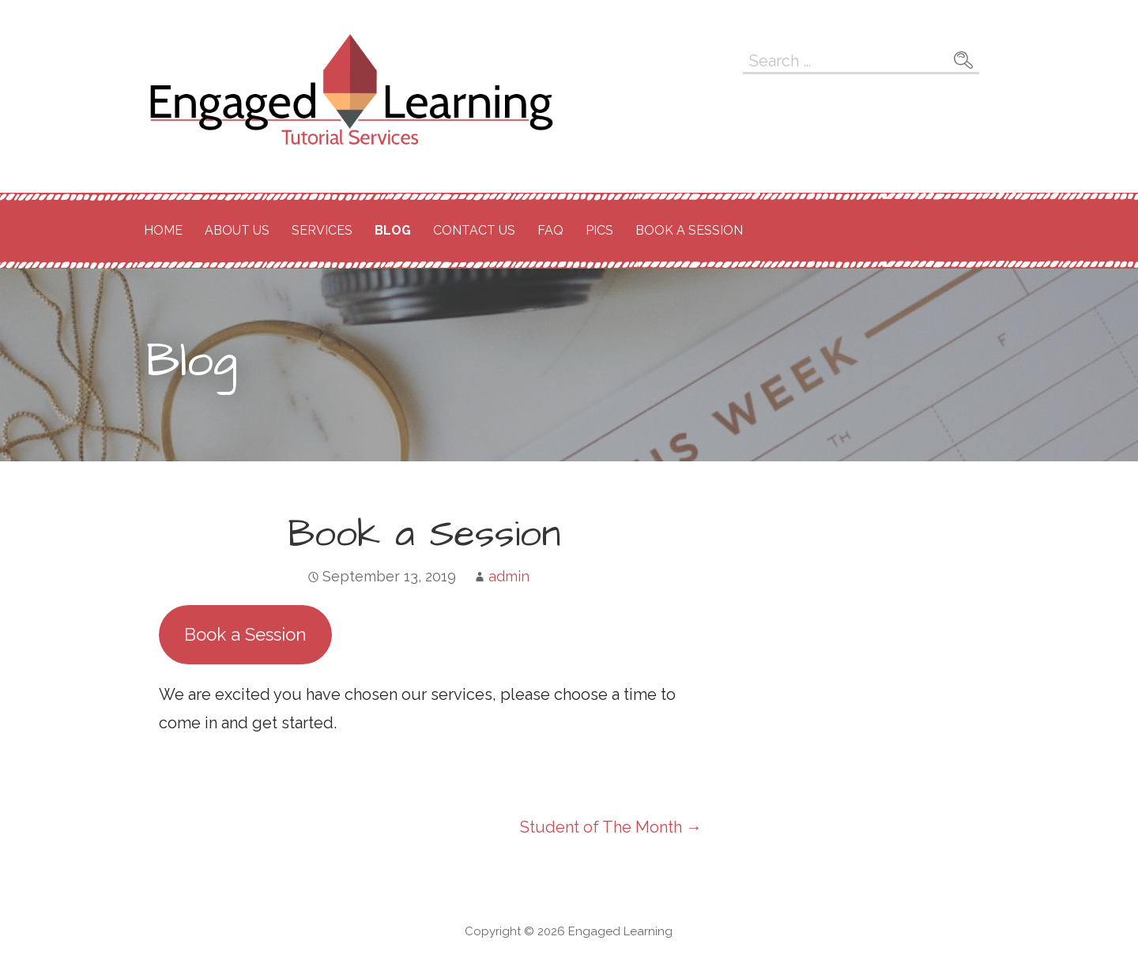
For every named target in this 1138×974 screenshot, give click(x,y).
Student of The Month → (611, 827)
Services (322, 230)
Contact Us (474, 230)
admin (508, 576)
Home (163, 230)
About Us (237, 230)
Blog (393, 230)
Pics (599, 230)
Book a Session (689, 230)
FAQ (550, 230)
